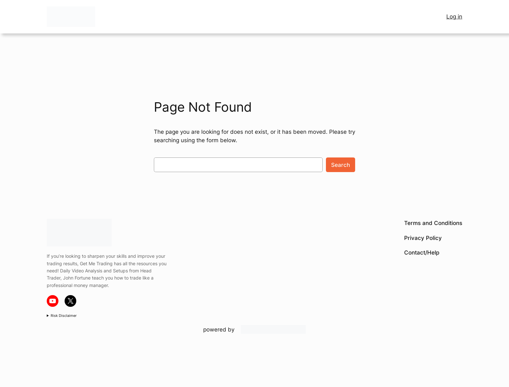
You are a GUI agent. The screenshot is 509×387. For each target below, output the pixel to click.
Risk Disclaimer (64, 315)
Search (340, 165)
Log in (454, 16)
